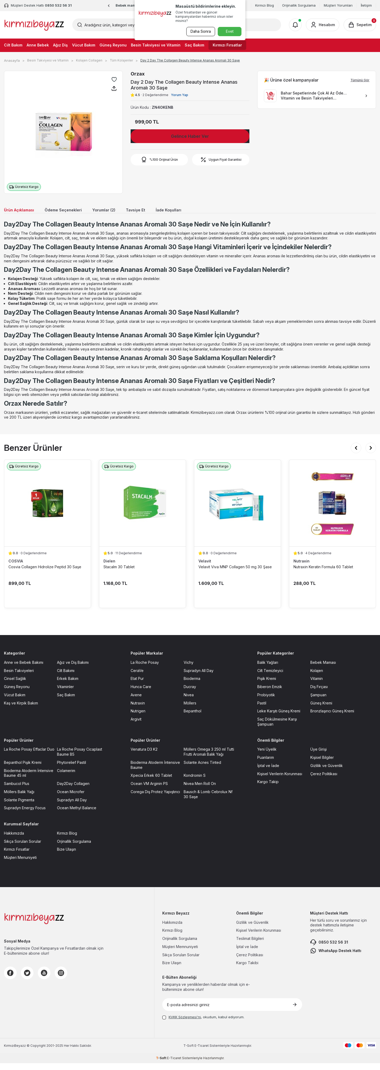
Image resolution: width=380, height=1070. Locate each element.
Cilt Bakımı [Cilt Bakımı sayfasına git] (65, 677)
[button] (109, 5)
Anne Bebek (38, 45)
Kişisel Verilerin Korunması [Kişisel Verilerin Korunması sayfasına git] (279, 780)
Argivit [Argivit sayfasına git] (136, 726)
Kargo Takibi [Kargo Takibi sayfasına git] (247, 969)
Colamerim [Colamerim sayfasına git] (66, 777)
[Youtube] (44, 979)
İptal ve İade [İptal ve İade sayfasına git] (268, 772)
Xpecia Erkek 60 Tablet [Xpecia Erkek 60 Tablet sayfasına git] (151, 782)
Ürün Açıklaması (22, 210)
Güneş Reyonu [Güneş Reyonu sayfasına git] (17, 693)
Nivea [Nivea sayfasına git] (189, 701)
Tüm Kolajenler (121, 60)
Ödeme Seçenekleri (72, 210)
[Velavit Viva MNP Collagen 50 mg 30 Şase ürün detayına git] (237, 510)
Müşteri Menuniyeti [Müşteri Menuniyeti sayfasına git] (20, 864)
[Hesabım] (322, 24)
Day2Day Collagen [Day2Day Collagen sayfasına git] (73, 790)
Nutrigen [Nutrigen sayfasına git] (138, 718)
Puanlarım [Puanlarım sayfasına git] (265, 764)
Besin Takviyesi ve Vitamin (155, 45)
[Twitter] (27, 979)
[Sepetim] (360, 24)
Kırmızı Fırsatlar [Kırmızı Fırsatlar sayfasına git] (17, 856)
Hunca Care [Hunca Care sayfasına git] (141, 693)
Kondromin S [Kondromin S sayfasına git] (195, 782)
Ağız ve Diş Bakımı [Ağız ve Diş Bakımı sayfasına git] (73, 669)
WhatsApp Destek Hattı (335, 957)
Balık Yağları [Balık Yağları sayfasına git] (267, 669)
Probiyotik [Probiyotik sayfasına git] (266, 701)
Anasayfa (12, 60)
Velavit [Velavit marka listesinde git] (204, 568)
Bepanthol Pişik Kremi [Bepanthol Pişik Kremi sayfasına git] (22, 769)
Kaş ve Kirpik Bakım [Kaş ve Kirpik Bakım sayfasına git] (21, 709)
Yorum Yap (179, 95)
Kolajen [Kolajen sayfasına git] (316, 677)
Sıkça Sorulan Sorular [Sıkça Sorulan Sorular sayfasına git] (22, 848)
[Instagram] (61, 979)
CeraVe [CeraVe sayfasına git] (137, 677)
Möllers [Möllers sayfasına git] (190, 709)
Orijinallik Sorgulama (299, 5)
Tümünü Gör (359, 80)
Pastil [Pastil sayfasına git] (261, 709)
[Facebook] (10, 979)
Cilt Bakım (13, 45)
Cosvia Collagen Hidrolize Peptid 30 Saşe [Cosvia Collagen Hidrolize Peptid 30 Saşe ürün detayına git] (44, 573)
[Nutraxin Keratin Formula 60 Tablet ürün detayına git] (332, 510)
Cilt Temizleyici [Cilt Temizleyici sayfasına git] (270, 677)
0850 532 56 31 (329, 949)
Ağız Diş (60, 45)
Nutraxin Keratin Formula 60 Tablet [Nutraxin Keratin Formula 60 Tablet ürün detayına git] (323, 573)
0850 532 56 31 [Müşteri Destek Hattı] (58, 5)
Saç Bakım (194, 45)
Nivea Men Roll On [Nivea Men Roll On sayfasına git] (200, 790)
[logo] (34, 24)
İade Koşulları (191, 210)
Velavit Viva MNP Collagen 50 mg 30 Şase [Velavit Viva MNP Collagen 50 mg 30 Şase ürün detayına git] (235, 573)
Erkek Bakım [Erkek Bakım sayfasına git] (67, 685)
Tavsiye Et (154, 210)
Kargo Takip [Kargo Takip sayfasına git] (268, 788)
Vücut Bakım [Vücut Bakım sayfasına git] (14, 701)
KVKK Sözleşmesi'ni (185, 1024)
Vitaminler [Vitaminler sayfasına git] (65, 693)
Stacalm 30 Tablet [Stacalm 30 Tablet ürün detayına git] (119, 573)
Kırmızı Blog (264, 5)
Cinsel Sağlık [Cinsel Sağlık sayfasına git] (15, 685)
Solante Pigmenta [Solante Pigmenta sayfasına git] (19, 806)
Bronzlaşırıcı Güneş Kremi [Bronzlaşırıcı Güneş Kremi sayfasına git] (332, 718)
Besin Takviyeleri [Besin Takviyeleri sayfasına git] (19, 677)
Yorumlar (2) (119, 210)
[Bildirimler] (295, 24)
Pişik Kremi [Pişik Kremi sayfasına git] (266, 685)
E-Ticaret (201, 1052)
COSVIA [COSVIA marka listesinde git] (15, 568)
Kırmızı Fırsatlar (227, 45)
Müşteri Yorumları (338, 5)
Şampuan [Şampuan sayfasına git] (318, 701)
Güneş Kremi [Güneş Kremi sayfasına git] (321, 709)
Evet (230, 31)
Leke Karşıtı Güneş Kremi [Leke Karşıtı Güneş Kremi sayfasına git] (278, 718)
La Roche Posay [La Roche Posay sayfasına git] (145, 669)
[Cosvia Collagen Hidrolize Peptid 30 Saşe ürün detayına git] (47, 510)
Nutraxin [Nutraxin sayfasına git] (138, 709)
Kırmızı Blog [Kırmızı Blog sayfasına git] (67, 839)
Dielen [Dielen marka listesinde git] (109, 568)
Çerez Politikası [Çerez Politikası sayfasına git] (323, 780)
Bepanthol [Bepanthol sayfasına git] (192, 718)
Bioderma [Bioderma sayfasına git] (192, 685)
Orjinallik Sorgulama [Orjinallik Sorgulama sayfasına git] (74, 848)
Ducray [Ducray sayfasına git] (190, 693)
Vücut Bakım (83, 45)
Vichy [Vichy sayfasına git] (188, 669)
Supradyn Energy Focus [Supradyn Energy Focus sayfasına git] (25, 814)
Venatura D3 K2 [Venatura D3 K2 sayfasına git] (144, 756)
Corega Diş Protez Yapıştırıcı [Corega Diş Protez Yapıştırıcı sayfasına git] (155, 798)
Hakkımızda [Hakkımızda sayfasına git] (14, 839)
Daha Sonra (199, 31)
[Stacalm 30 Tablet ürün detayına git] (142, 510)
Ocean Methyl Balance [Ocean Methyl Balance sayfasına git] (76, 814)
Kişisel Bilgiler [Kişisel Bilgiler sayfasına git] (322, 764)
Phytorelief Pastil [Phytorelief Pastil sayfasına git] (71, 769)
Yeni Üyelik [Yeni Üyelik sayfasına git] (267, 756)
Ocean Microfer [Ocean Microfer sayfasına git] (70, 798)
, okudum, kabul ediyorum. (203, 1024)
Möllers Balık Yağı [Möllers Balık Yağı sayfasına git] (19, 798)
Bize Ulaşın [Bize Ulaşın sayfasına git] (66, 856)
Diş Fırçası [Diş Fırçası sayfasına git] (319, 693)
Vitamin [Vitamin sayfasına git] (316, 685)
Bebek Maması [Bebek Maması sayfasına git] (323, 669)
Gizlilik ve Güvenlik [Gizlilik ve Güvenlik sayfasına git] (326, 772)
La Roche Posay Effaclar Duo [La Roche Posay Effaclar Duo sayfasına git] (29, 756)
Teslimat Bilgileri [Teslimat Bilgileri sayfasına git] (250, 945)
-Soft (188, 1052)
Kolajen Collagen (89, 60)
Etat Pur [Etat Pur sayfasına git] (137, 685)
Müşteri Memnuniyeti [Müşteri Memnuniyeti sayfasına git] (180, 953)
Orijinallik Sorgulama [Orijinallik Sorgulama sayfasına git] (179, 945)
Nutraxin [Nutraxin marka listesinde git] (301, 568)
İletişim (366, 5)
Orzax (138, 74)
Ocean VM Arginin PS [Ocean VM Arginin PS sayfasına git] (149, 790)
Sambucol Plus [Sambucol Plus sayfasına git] (16, 790)
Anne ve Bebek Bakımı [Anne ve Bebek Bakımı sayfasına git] (23, 669)
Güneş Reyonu (113, 45)
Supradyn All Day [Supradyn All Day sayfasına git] (198, 677)
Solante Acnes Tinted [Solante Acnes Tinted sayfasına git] (202, 769)
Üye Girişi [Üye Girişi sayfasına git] (318, 756)
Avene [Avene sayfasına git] (136, 701)
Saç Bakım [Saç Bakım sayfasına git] (66, 701)
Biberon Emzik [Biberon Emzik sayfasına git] (269, 693)
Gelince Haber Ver (190, 136)
